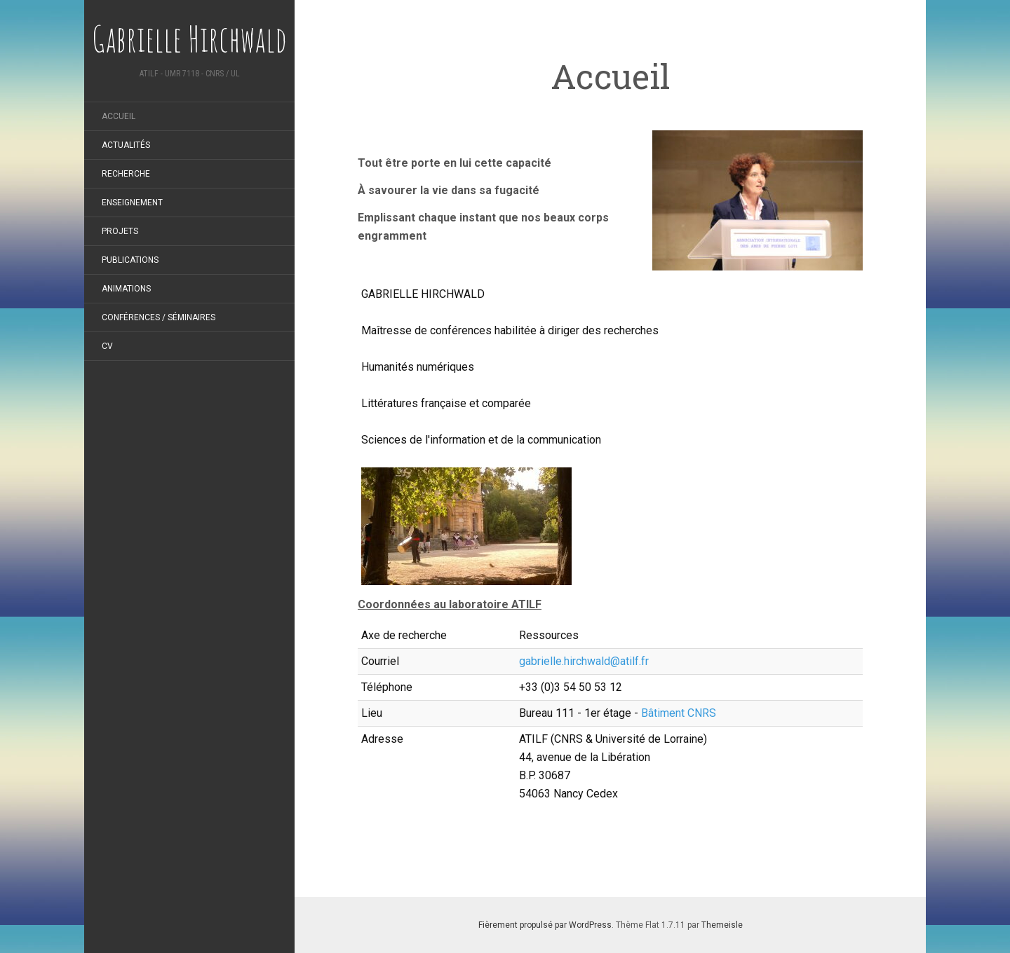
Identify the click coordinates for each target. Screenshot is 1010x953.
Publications (130, 260)
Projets (120, 231)
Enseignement (132, 202)
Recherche (126, 174)
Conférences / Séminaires (158, 317)
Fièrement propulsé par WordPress (545, 925)
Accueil (118, 116)
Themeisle (722, 925)
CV (107, 346)
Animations (126, 289)
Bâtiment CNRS (678, 713)
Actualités (126, 145)
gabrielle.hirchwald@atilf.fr (584, 661)
